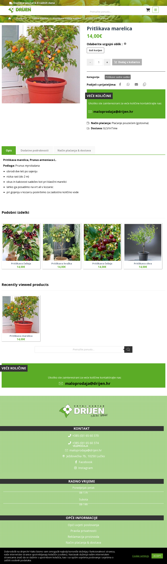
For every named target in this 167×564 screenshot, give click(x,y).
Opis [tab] (9, 150)
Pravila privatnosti (83, 531)
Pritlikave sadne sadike (118, 77)
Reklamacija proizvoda (83, 537)
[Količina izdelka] (98, 62)
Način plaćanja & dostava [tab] (74, 150)
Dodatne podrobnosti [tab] (35, 150)
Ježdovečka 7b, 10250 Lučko (83, 456)
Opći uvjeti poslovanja (83, 525)
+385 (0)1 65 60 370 (83, 436)
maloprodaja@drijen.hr (87, 383)
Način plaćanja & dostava (83, 542)
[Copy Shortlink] (144, 84)
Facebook (83, 462)
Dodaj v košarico (129, 62)
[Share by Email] (136, 84)
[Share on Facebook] (120, 84)
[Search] (128, 349)
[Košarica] (148, 10)
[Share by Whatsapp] (128, 84)
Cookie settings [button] (140, 555)
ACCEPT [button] (157, 555)
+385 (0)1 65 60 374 (83, 443)
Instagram (83, 468)
